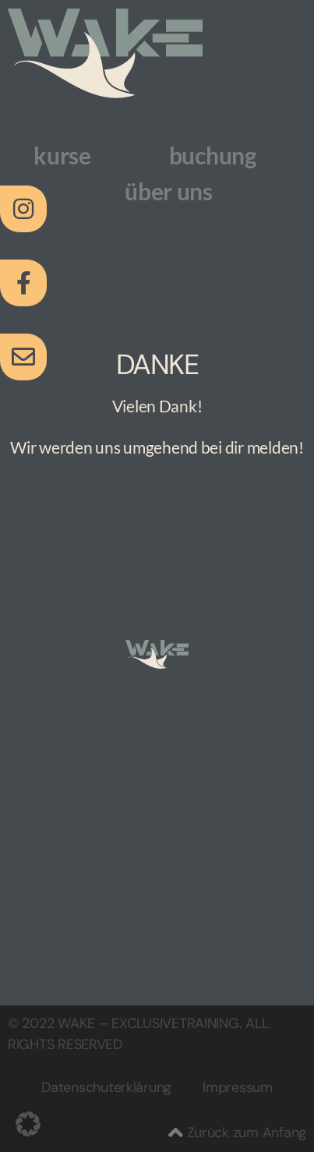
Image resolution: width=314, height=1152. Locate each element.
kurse (62, 155)
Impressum (238, 1087)
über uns (169, 191)
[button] (28, 1124)
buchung (213, 155)
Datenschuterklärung (106, 1087)
